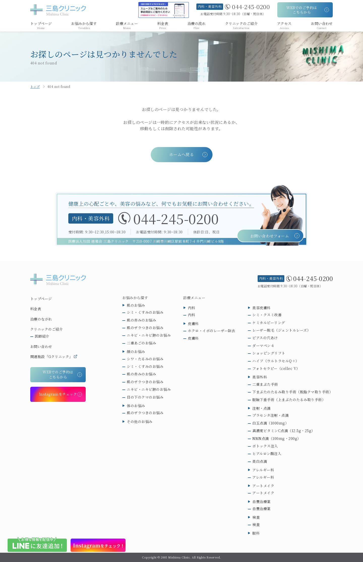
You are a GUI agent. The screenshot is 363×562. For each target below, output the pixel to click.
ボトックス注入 (265, 445)
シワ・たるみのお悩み (145, 358)
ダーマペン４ (263, 345)
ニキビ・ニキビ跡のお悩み (149, 335)
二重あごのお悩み (141, 342)
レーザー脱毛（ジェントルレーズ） (281, 330)
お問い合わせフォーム (269, 236)
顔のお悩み (136, 351)
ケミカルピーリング (268, 322)
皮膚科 (193, 323)
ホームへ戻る (181, 154)
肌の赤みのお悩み (141, 320)
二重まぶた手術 (265, 384)
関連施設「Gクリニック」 (51, 356)
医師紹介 (42, 336)
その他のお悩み (139, 421)
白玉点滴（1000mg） (270, 423)
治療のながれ (41, 319)
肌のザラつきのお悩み (145, 327)
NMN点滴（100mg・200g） (276, 438)
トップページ (41, 298)
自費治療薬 (261, 501)
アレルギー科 (263, 469)
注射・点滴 (261, 408)
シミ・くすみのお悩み (145, 312)
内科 (191, 307)
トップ (35, 86)
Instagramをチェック (58, 394)
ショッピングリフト (268, 353)
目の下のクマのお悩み (145, 397)
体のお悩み (136, 405)
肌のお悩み (136, 305)
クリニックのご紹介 (46, 329)
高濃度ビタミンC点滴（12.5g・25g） (283, 430)
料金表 (35, 308)
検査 (256, 517)
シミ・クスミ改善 (267, 314)
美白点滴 (259, 461)
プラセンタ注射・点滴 (270, 415)
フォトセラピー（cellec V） (276, 368)
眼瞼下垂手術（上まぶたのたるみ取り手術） (288, 399)
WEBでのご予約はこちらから (301, 10)
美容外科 (259, 376)
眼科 (256, 533)
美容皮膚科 (261, 307)
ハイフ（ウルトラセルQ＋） (275, 360)
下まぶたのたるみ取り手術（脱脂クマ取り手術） (292, 391)
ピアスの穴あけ (265, 337)
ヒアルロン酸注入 (266, 453)
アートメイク (263, 485)
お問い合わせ (41, 346)
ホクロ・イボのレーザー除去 (211, 330)
